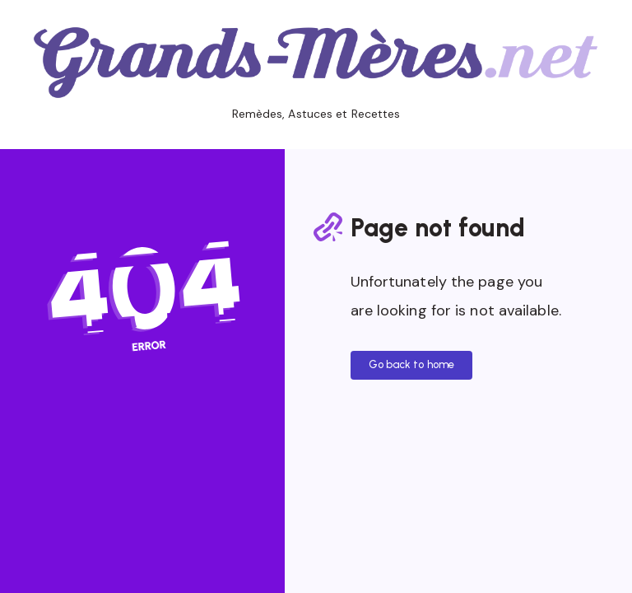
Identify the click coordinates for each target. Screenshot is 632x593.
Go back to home (412, 364)
